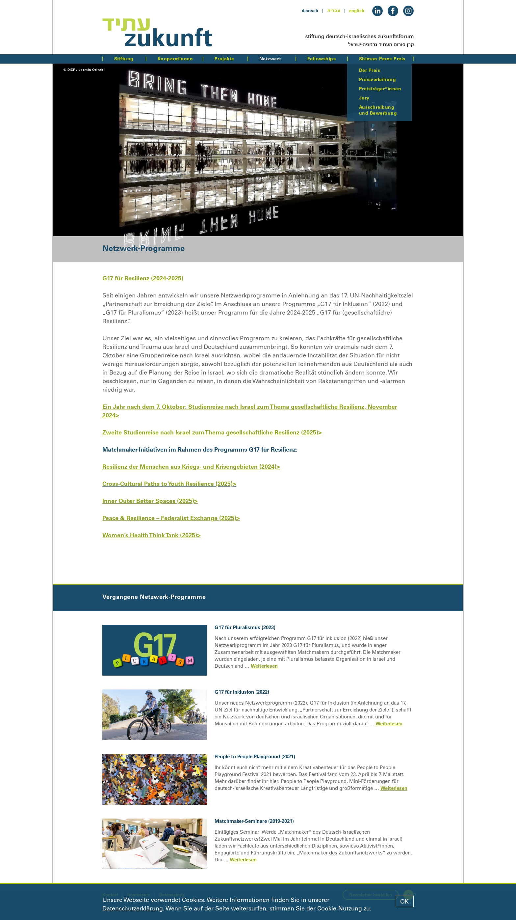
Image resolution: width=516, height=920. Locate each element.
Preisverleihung (377, 79)
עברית (333, 10)
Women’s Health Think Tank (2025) (149, 535)
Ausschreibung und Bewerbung (378, 110)
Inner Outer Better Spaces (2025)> (150, 501)
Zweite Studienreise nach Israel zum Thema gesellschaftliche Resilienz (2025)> (212, 432)
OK (404, 901)
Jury (364, 98)
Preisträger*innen (380, 89)
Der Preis (369, 70)
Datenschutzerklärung (132, 908)
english (356, 10)
